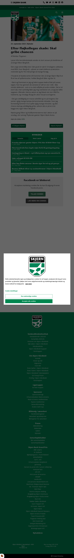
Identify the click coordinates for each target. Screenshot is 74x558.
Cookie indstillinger (11, 291)
